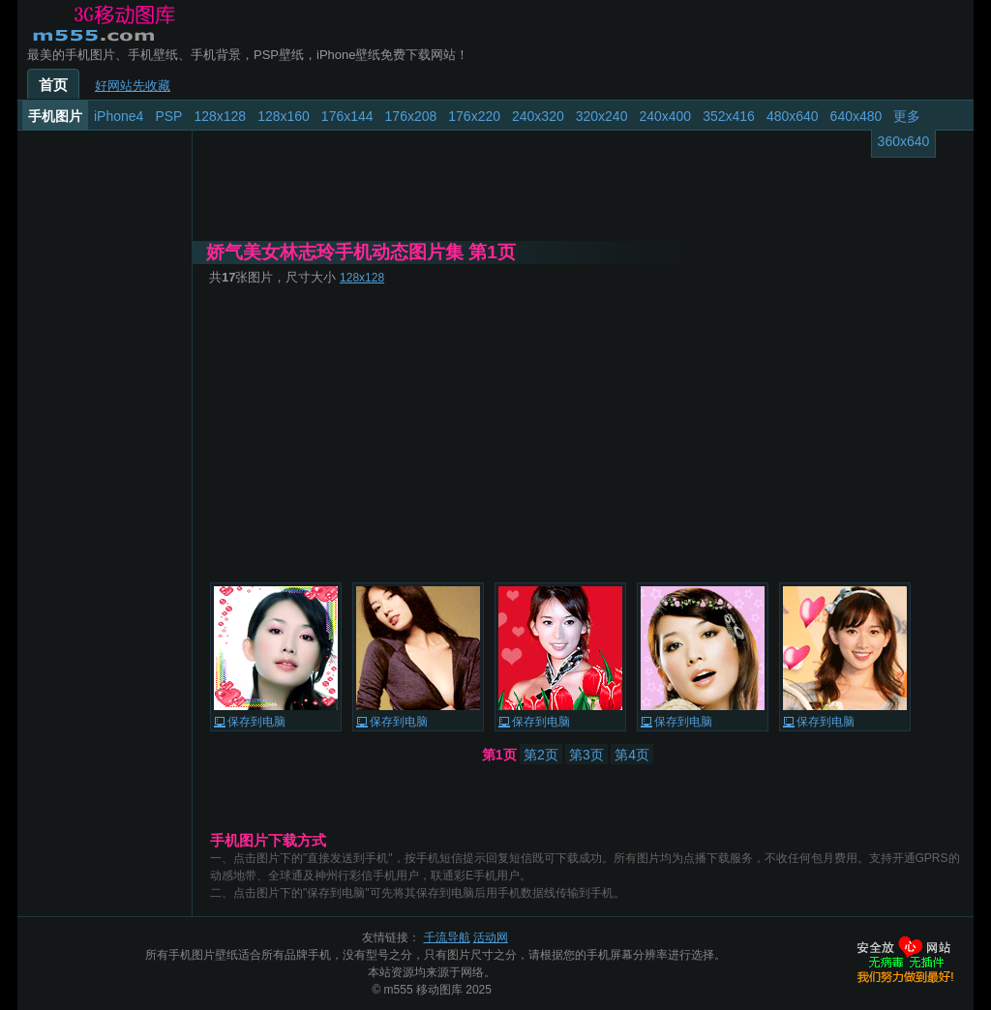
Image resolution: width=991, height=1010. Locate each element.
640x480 (856, 116)
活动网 (490, 937)
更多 (906, 116)
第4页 (632, 754)
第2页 (541, 754)
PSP (168, 116)
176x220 (474, 116)
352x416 (729, 116)
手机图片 (55, 116)
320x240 (602, 116)
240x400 (665, 116)
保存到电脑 (256, 721)
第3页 (586, 754)
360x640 (904, 141)
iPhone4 (118, 116)
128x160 (283, 116)
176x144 (347, 116)
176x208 (411, 116)
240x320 (538, 116)
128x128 (220, 116)
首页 (53, 85)
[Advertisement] (583, 433)
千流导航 (447, 937)
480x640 (792, 116)
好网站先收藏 (132, 85)
